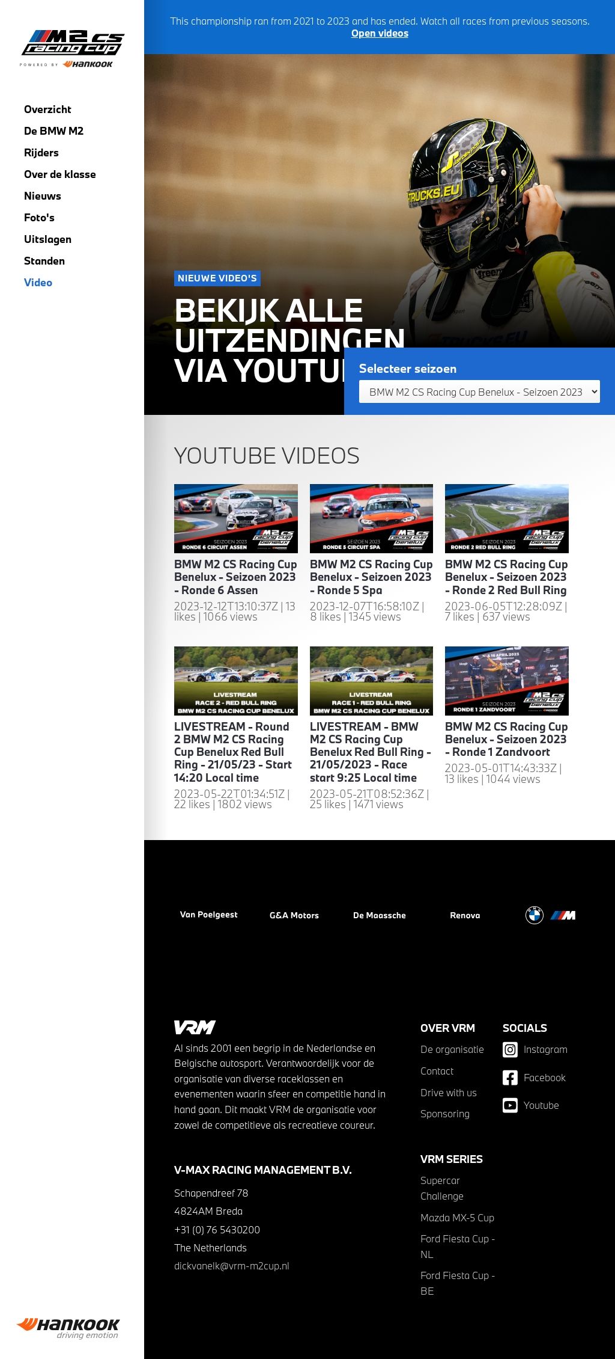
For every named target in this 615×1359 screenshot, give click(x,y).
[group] (72, 1329)
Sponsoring (445, 1113)
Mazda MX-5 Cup (457, 1217)
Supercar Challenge (442, 1188)
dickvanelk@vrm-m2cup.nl (231, 1265)
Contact (436, 1070)
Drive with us (448, 1092)
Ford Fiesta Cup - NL (457, 1246)
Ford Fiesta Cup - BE (457, 1283)
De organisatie (452, 1049)
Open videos (379, 32)
